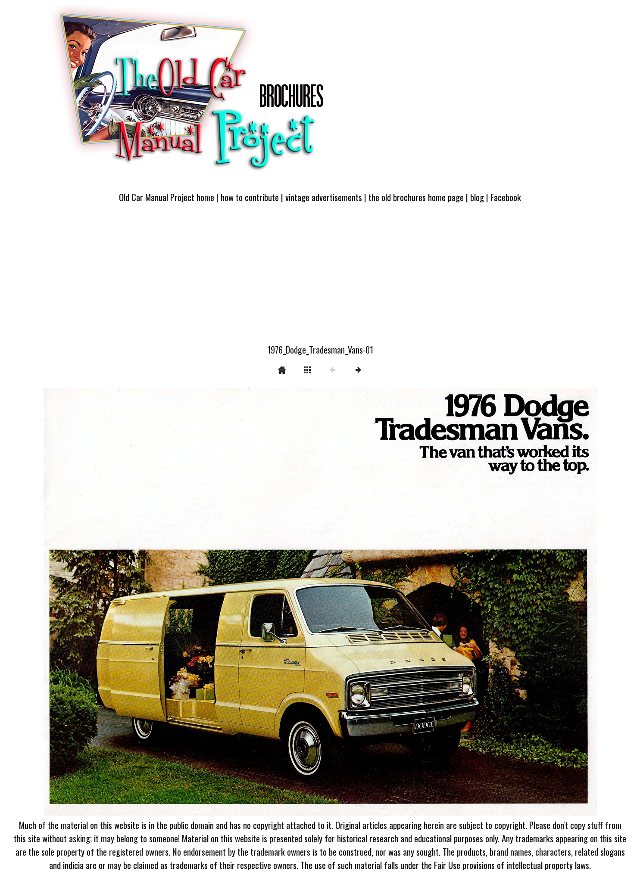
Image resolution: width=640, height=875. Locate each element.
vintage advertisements (323, 197)
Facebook (505, 197)
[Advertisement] (320, 278)
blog (477, 197)
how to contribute (250, 197)
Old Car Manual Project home (166, 197)
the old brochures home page (416, 197)
